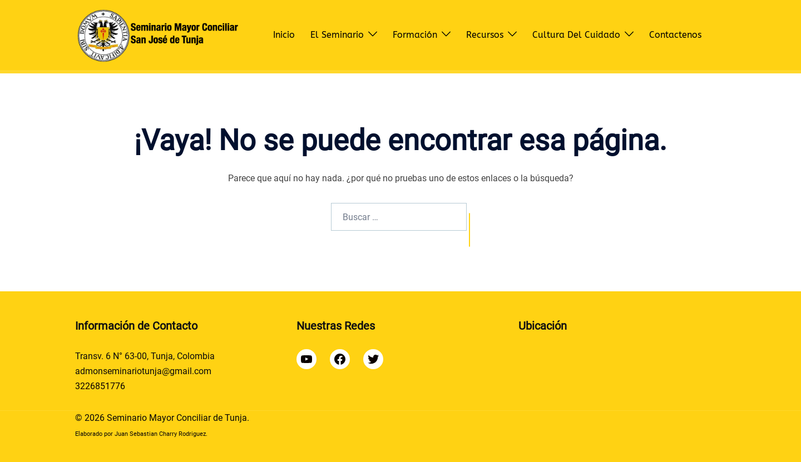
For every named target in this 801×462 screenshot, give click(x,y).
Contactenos (675, 34)
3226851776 (100, 386)
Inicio (284, 34)
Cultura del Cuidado (576, 34)
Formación (415, 34)
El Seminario (337, 34)
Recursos (484, 34)
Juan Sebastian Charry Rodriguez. (161, 434)
